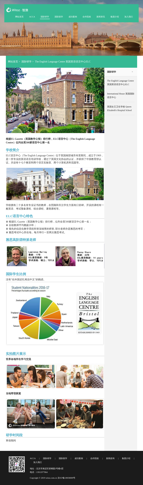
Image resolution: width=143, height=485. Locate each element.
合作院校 (87, 17)
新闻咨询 (110, 458)
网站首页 (19, 17)
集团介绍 (114, 17)
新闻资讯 (100, 17)
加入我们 (128, 17)
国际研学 (45, 17)
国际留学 (59, 17)
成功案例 (73, 17)
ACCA (32, 17)
